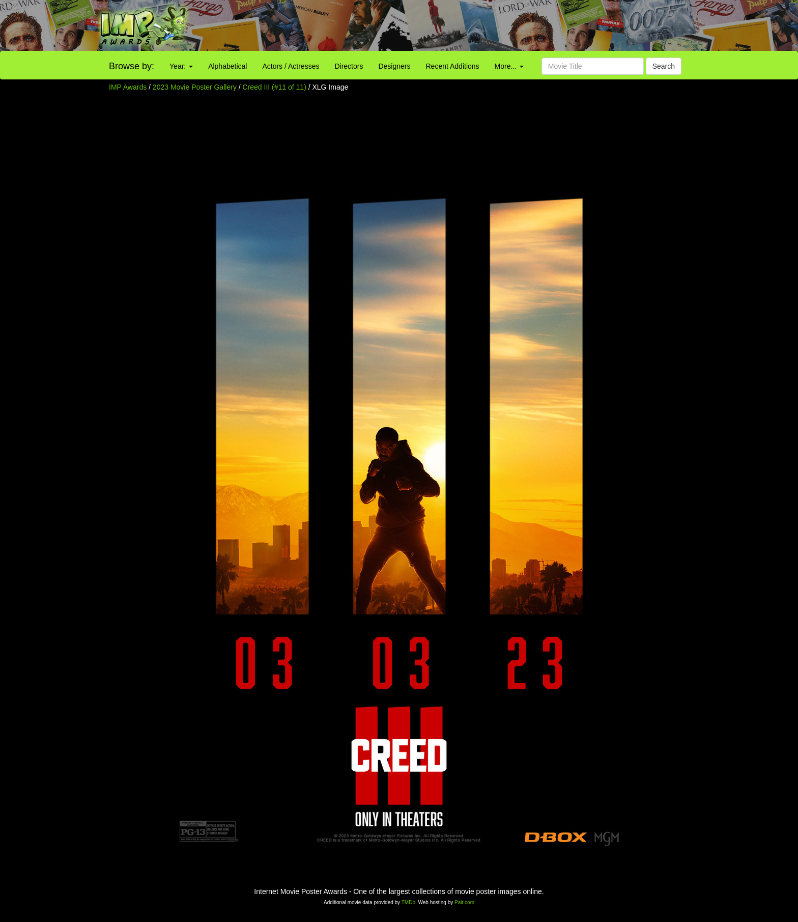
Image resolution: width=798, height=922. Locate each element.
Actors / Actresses (290, 66)
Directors (348, 66)
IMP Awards (128, 87)
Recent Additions (452, 66)
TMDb (408, 902)
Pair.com (464, 902)
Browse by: (131, 66)
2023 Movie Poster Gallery (195, 87)
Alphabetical (227, 66)
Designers (394, 66)
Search (663, 66)
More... (509, 66)
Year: (181, 66)
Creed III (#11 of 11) (274, 87)
